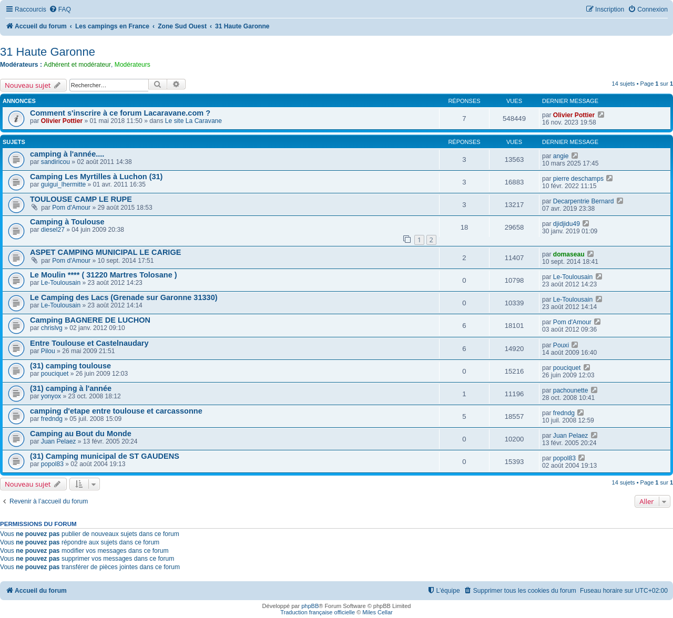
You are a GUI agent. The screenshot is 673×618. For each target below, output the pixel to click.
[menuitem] (60, 10)
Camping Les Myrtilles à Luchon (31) (96, 176)
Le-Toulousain (60, 282)
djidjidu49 (566, 224)
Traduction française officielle (317, 612)
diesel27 (53, 229)
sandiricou (55, 162)
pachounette (570, 390)
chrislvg (52, 328)
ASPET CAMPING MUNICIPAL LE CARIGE (105, 252)
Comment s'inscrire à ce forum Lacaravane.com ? (120, 113)
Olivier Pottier (62, 121)
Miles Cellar (377, 612)
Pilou (48, 351)
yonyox (51, 396)
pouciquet (54, 373)
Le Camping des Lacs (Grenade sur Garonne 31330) (124, 297)
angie (561, 156)
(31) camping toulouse (70, 366)
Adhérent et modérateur (77, 64)
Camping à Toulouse (67, 222)
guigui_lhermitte (63, 184)
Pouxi (561, 345)
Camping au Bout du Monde (80, 433)
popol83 (52, 464)
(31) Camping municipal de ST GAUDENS (104, 456)
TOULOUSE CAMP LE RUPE (81, 199)
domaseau (569, 254)
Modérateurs (132, 64)
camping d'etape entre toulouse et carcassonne (116, 411)
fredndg (52, 419)
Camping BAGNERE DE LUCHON (90, 320)
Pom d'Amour (71, 207)
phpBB (310, 606)
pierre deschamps (578, 178)
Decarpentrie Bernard (583, 201)
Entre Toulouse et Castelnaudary (89, 343)
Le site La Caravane (193, 121)
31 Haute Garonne (47, 51)
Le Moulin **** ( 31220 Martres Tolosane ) (103, 275)
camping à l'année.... (67, 154)
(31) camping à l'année (70, 388)
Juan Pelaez (58, 441)
